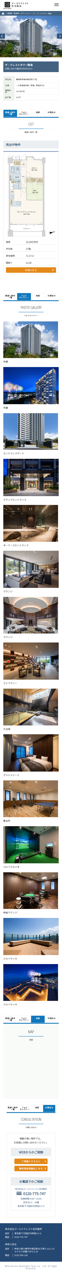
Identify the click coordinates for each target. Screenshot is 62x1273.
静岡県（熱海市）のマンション (19, 13)
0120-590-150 (21, 1255)
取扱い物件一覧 (10, 113)
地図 (38, 112)
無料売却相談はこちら (31, 1168)
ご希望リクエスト (30, 1161)
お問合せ (52, 112)
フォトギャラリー (24, 113)
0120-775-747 (34, 1193)
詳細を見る (31, 270)
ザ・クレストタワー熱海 (42, 13)
